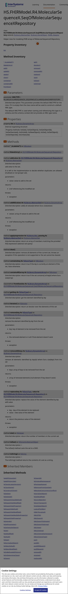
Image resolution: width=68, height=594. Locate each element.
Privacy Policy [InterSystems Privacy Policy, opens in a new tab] (42, 588)
